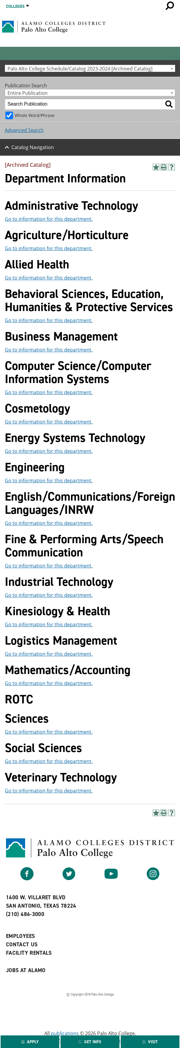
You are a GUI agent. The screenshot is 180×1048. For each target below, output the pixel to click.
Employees (20, 936)
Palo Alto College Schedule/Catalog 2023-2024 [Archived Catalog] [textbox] (79, 68)
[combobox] (90, 68)
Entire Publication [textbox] (27, 93)
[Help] (171, 167)
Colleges (15, 6)
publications (65, 1033)
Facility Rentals (29, 953)
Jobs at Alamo (26, 970)
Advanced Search (24, 130)
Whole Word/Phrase (35, 115)
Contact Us (22, 944)
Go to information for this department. (49, 219)
